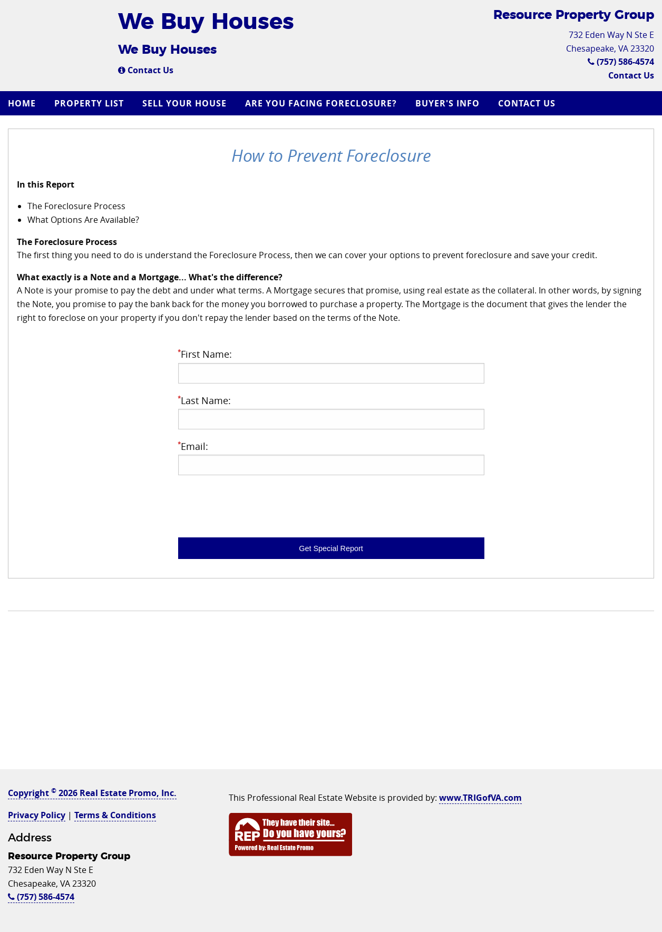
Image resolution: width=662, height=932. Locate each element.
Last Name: (331, 411)
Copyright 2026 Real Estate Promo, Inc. (92, 793)
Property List (89, 103)
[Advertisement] (331, 695)
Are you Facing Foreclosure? (321, 103)
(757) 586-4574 (621, 61)
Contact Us (145, 70)
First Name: (331, 365)
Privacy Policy (36, 815)
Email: (331, 457)
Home (22, 103)
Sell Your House (184, 103)
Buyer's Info (447, 103)
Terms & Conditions (115, 815)
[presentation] (258, 504)
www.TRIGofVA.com (480, 797)
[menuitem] (23, 103)
